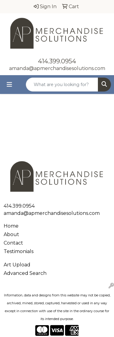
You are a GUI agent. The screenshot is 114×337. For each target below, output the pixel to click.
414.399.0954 (57, 61)
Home (11, 226)
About (11, 234)
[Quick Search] (62, 85)
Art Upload (17, 265)
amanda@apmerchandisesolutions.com (57, 68)
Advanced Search (25, 273)
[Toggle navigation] (9, 84)
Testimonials (18, 251)
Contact (13, 243)
